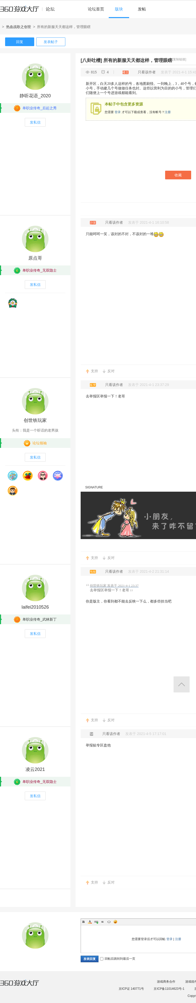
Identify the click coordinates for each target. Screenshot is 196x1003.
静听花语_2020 (35, 95)
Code (109, 921)
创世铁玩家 (35, 420)
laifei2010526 (35, 607)
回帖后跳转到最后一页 (117, 958)
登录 (118, 112)
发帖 (142, 9)
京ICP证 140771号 (131, 989)
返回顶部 (182, 684)
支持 (94, 371)
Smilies (115, 921)
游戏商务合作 (166, 981)
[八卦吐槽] (91, 60)
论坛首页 (96, 9)
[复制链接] (179, 59)
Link (96, 921)
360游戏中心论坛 (29, 11)
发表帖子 (51, 42)
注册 (168, 112)
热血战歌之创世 (18, 27)
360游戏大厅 (25, 986)
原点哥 (35, 258)
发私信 (35, 122)
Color (89, 921)
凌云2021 (35, 769)
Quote (102, 921)
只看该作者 (147, 72)
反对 (111, 371)
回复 (19, 42)
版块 (119, 9)
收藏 (178, 175)
